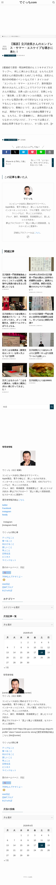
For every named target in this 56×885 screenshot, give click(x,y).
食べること (7, 541)
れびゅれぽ (7, 590)
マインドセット (9, 560)
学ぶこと (6, 550)
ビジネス (6, 557)
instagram (6, 511)
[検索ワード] (28, 406)
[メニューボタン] (2, 2)
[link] (28, 236)
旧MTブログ (7, 587)
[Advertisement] (28, 20)
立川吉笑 (23, 140)
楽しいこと (7, 547)
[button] (6, 152)
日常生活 (6, 554)
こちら (37, 233)
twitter (5, 505)
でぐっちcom (28, 2)
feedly (5, 515)
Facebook (6, 508)
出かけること (8, 544)
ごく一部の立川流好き (10, 55)
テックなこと (8, 538)
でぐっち (28, 198)
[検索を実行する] (52, 406)
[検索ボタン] (53, 2)
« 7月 (6, 667)
